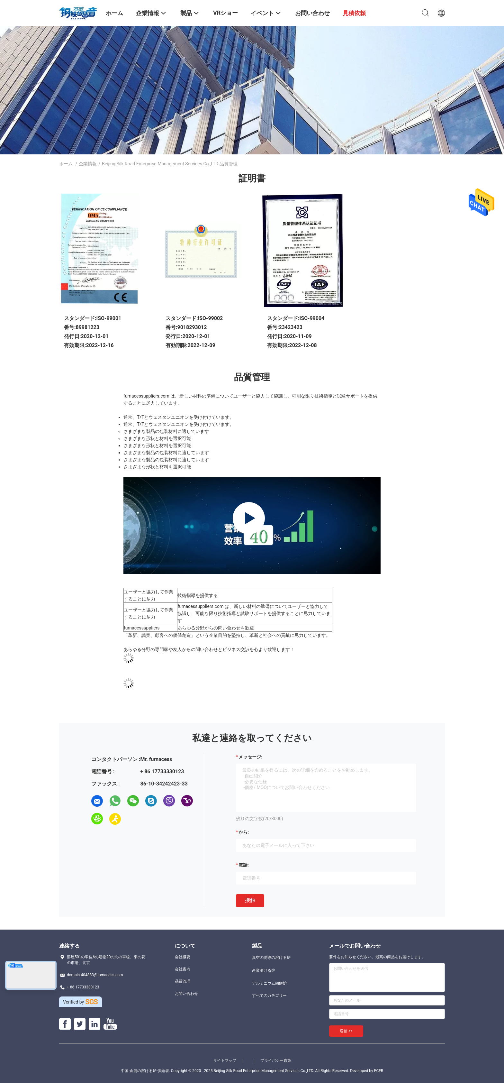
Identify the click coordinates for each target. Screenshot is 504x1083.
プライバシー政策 (275, 1060)
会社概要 (182, 957)
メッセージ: (250, 756)
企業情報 (88, 163)
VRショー (225, 12)
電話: (244, 864)
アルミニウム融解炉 (269, 983)
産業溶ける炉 (263, 970)
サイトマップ (224, 1060)
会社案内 (182, 969)
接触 (250, 900)
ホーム (66, 163)
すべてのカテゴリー (269, 995)
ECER (378, 1071)
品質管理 (182, 981)
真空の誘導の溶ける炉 (271, 957)
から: (244, 832)
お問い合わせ (186, 993)
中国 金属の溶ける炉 (139, 1071)
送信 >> (346, 1031)
